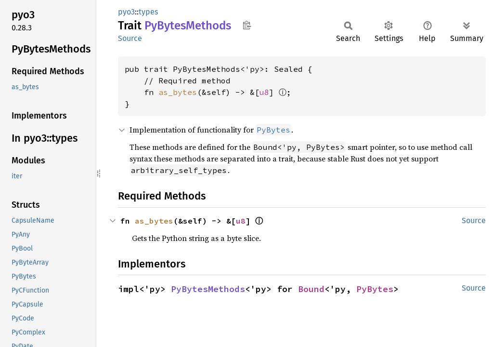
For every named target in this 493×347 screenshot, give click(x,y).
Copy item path (247, 25)
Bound (311, 288)
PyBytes (374, 288)
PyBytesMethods (208, 288)
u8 (264, 92)
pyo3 (126, 11)
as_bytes (177, 92)
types (148, 11)
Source (130, 38)
